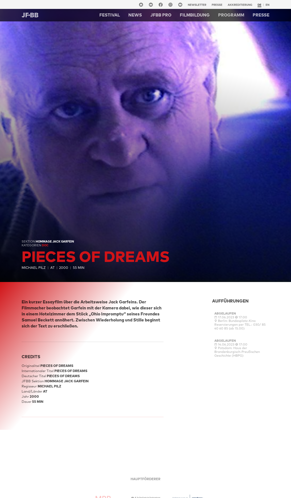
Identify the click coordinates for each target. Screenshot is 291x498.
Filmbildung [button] (195, 15)
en (267, 4)
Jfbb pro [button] (160, 15)
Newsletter (197, 4)
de (259, 4)
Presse (217, 4)
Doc (45, 245)
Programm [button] (231, 15)
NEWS (135, 15)
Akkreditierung (240, 4)
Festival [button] (109, 15)
